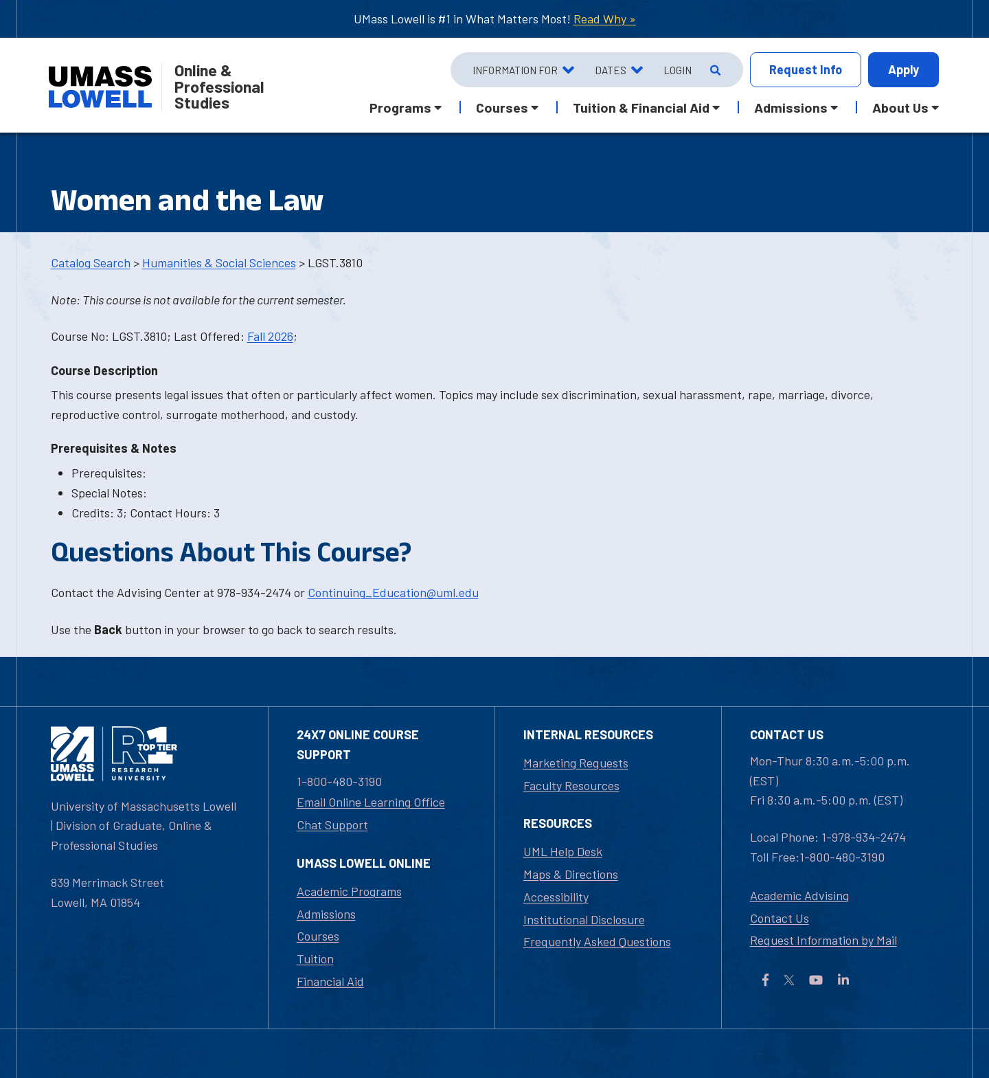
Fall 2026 (270, 336)
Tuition (315, 958)
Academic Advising (799, 895)
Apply (903, 69)
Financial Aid (330, 981)
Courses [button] (502, 107)
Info (805, 70)
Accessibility (556, 896)
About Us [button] (900, 107)
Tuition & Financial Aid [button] (641, 107)
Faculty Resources (571, 785)
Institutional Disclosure (584, 919)
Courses (318, 935)
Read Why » (604, 18)
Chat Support (332, 824)
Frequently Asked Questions (597, 941)
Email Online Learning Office (371, 801)
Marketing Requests (575, 762)
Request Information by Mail (823, 939)
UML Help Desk (562, 851)
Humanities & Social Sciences (219, 262)
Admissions (326, 913)
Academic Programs (349, 891)
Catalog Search (90, 262)
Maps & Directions (570, 874)
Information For (515, 70)
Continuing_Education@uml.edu (393, 592)
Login (677, 70)
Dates (610, 70)
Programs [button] (400, 107)
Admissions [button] (791, 107)
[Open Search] (714, 70)
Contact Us (779, 917)
